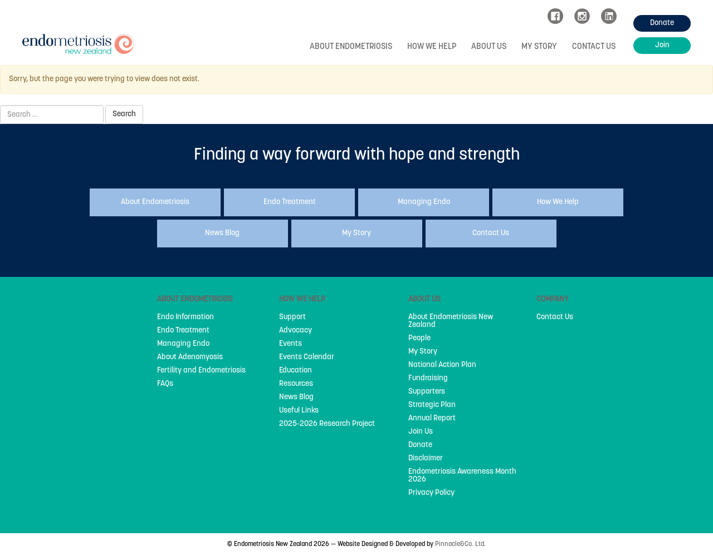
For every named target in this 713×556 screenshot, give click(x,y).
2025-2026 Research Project (327, 424)
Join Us (420, 432)
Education (295, 371)
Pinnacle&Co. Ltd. (460, 544)
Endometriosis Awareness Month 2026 (462, 476)
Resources (296, 384)
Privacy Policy (431, 493)
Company (552, 299)
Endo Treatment (183, 331)
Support (292, 317)
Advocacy (295, 331)
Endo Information (185, 317)
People (419, 338)
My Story (539, 47)
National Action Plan (442, 365)
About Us (488, 47)
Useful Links (299, 411)
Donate (420, 445)
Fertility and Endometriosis (201, 371)
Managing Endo (183, 344)
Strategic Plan (432, 405)
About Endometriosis (351, 47)
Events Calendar (306, 357)
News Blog (296, 397)
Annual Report (432, 419)
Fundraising (428, 379)
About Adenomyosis (190, 357)
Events (290, 344)
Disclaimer (425, 459)
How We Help (431, 47)
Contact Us (594, 47)
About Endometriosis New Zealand (450, 321)
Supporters (426, 392)
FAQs (165, 384)
